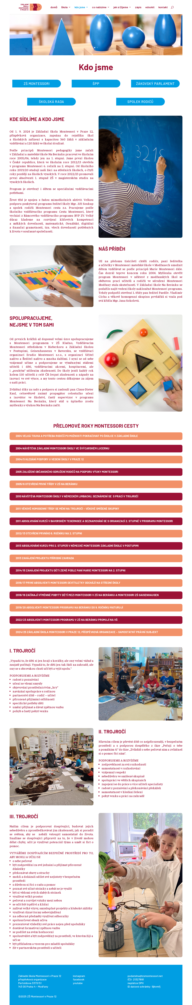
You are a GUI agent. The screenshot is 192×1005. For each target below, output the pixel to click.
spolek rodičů (140, 102)
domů (53, 7)
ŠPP (96, 83)
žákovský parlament (155, 83)
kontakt (163, 7)
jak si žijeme (120, 7)
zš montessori (37, 83)
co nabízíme (99, 7)
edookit (149, 7)
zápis (138, 7)
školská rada (51, 102)
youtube (78, 983)
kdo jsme (80, 7)
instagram (79, 976)
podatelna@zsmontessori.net (145, 976)
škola (64, 7)
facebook (78, 979)
